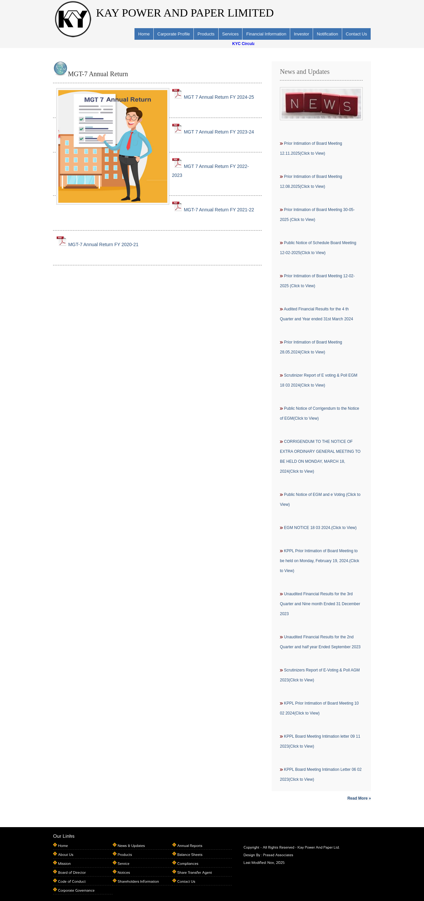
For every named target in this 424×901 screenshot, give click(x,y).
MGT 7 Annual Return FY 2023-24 (213, 131)
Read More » (359, 798)
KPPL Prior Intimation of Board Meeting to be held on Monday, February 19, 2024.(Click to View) (319, 561)
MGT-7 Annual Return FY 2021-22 (213, 209)
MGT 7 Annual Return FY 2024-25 (213, 97)
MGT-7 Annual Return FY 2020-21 (97, 244)
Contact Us (356, 33)
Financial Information (266, 33)
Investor (301, 33)
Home (144, 33)
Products (205, 33)
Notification (327, 33)
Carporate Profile (173, 33)
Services (230, 33)
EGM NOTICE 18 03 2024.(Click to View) (320, 527)
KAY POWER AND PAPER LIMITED (185, 13)
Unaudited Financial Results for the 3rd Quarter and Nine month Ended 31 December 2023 (320, 604)
